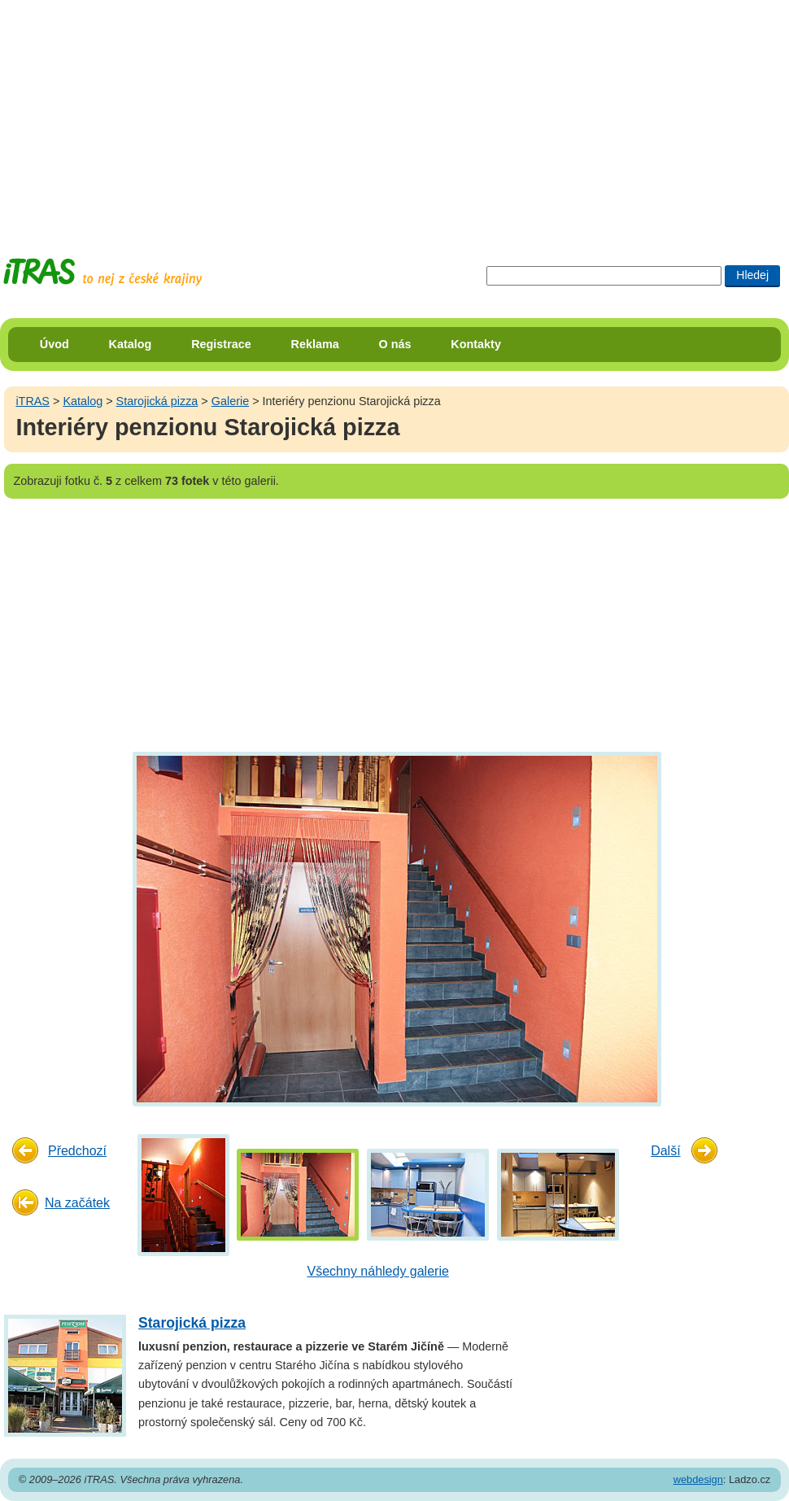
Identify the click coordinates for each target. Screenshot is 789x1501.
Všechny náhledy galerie (378, 1271)
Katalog (130, 344)
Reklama (315, 344)
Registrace (221, 344)
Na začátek (77, 1203)
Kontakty (476, 344)
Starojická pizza (157, 401)
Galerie (230, 401)
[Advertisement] (238, 114)
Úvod (54, 344)
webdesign (698, 1479)
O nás (395, 344)
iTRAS (32, 401)
